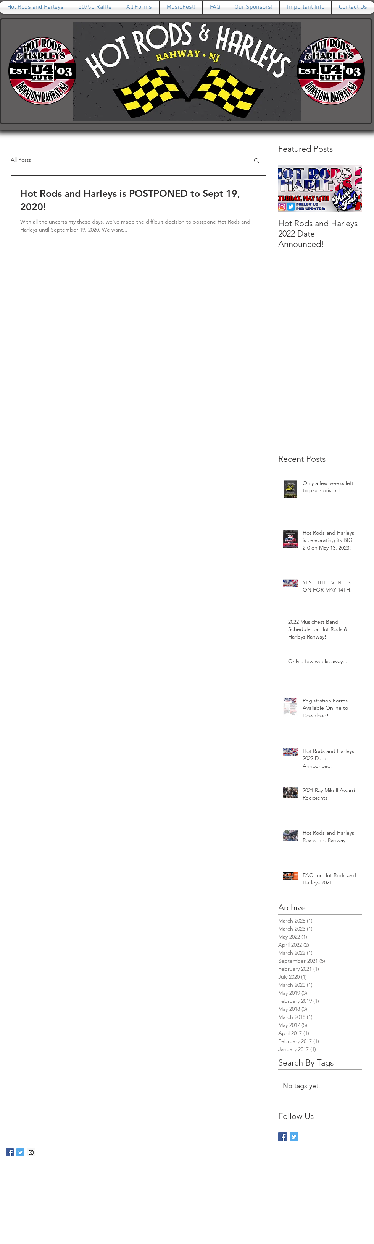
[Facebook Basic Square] (282, 1136)
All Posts (21, 159)
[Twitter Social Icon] (20, 1152)
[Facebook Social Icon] (10, 1152)
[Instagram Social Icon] (31, 1152)
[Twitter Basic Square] (294, 1136)
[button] (256, 161)
